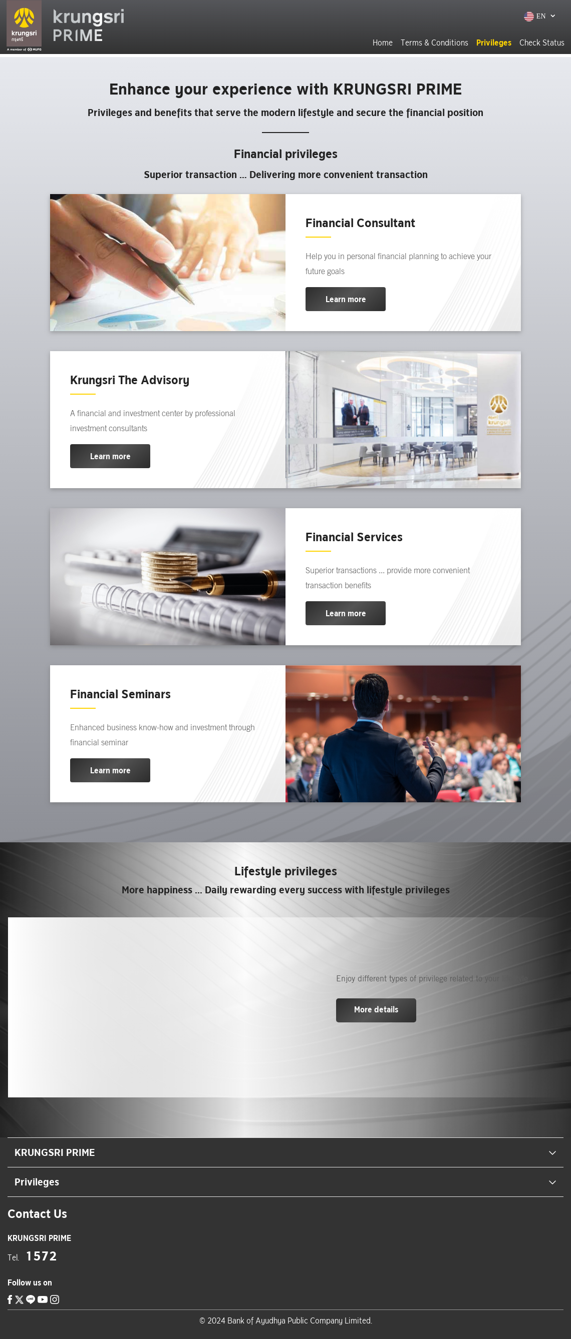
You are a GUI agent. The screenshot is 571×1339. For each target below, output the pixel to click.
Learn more (346, 299)
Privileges (492, 42)
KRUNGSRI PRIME (285, 1152)
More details (376, 1009)
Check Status (540, 42)
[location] (39, 1238)
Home (382, 42)
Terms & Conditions (433, 42)
